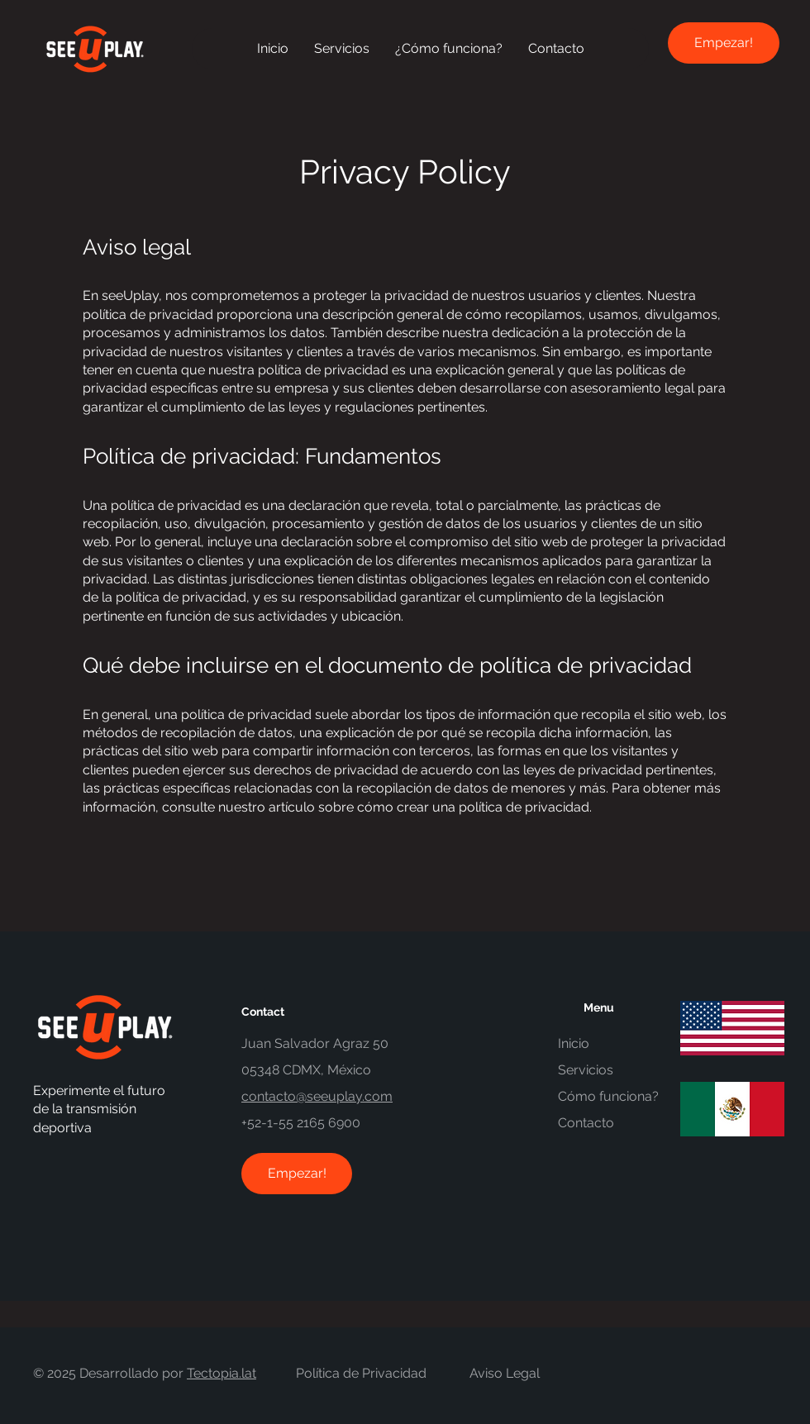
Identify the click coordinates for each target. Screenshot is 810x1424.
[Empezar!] (723, 43)
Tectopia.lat (221, 1373)
